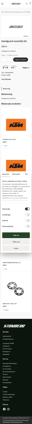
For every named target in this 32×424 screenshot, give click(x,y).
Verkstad (5, 380)
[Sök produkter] (26, 3)
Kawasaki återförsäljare (10, 363)
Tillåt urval (16, 242)
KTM (24, 12)
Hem (2, 12)
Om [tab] (26, 174)
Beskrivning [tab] (6, 89)
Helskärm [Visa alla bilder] (27, 36)
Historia (5, 374)
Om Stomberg (7, 369)
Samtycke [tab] (5, 174)
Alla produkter (9, 12)
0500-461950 (7, 336)
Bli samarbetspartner (9, 372)
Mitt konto (6, 400)
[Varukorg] (30, 4)
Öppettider (6, 354)
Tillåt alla (16, 235)
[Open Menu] (2, 3)
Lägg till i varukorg (20, 60)
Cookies (5, 392)
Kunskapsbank (7, 382)
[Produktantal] (7, 60)
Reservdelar (18, 12)
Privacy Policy (6, 422)
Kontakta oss (6, 351)
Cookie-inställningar (9, 394)
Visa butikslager (6, 79)
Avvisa (16, 248)
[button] (30, 3)
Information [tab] (16, 174)
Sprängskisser (7, 366)
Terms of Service (16, 422)
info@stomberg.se (8, 339)
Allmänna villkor (7, 397)
